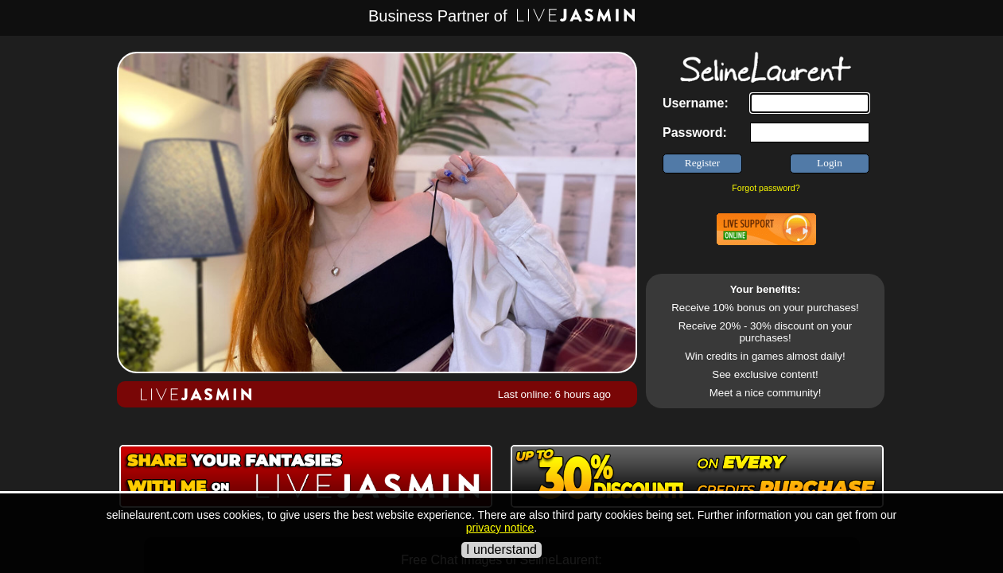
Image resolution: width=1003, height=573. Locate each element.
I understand (501, 549)
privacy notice (500, 527)
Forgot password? (765, 188)
